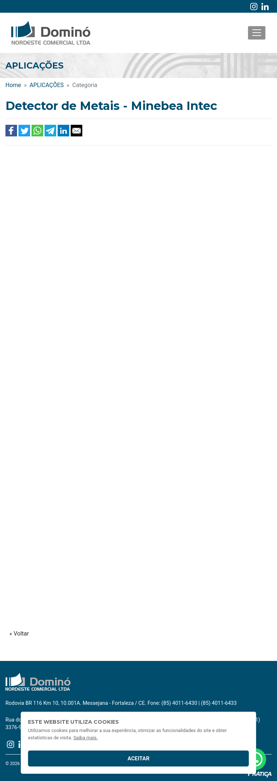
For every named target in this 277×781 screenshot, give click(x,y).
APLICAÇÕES (47, 85)
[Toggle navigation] (257, 33)
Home (13, 85)
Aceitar (139, 758)
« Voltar (19, 633)
